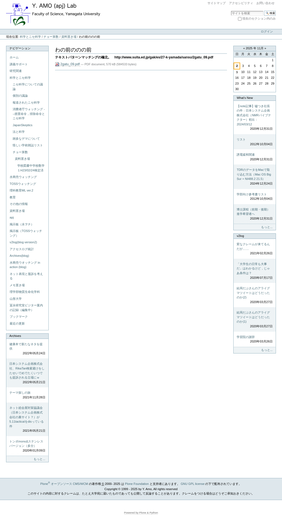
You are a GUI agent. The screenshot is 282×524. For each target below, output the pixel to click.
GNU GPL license (193, 483)
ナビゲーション (20, 48)
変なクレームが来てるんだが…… (254, 249)
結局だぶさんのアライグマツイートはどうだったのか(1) (254, 319)
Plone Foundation (137, 483)
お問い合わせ (265, 3)
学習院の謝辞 (254, 339)
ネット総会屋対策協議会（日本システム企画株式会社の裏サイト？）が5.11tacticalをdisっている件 (27, 419)
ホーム (14, 57)
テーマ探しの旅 (27, 395)
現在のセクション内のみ (259, 18)
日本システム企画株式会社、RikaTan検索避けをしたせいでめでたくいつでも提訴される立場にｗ (27, 373)
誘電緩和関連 (254, 157)
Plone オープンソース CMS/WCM (64, 483)
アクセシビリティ (241, 3)
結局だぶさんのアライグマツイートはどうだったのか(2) (254, 295)
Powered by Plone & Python (141, 512)
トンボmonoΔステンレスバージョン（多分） (27, 446)
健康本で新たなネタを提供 (27, 349)
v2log (240, 235)
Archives (15, 335)
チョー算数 (51, 36)
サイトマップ (216, 3)
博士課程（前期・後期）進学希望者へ (254, 214)
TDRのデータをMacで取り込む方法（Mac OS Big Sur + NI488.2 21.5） (254, 177)
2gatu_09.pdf (68, 64)
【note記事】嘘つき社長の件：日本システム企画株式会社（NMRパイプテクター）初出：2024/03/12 (254, 117)
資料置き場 (68, 36)
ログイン (267, 31)
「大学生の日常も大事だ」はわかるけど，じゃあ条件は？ (254, 271)
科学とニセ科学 (30, 36)
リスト (254, 142)
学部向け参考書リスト (254, 197)
